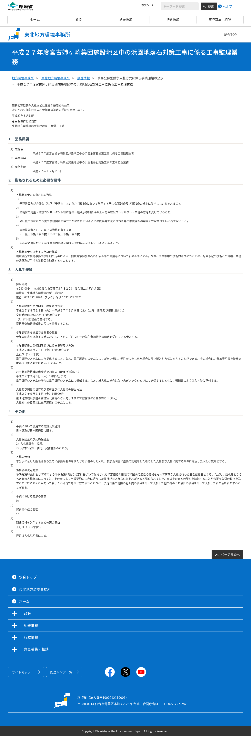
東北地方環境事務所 (55, 78)
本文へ (146, 5)
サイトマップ (21, 672)
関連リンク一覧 (61, 672)
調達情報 (83, 78)
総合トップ (28, 577)
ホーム (31, 19)
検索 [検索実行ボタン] (211, 6)
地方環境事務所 (23, 78)
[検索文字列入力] (180, 6)
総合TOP (230, 34)
